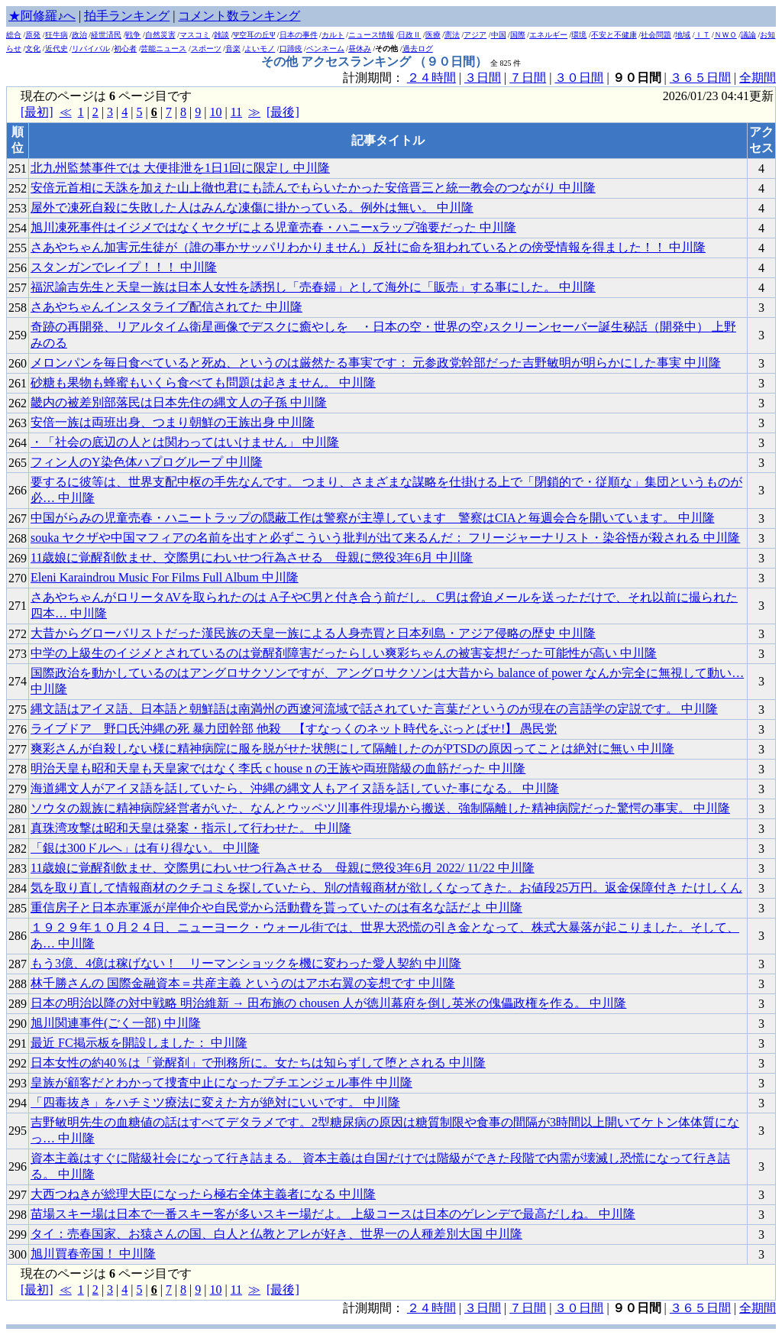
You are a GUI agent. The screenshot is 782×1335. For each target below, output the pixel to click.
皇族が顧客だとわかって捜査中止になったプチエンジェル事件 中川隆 (221, 1082)
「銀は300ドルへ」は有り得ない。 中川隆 (145, 847)
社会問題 (656, 35)
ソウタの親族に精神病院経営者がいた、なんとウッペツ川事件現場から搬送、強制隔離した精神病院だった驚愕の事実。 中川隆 (380, 808)
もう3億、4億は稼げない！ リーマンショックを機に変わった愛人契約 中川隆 (246, 963)
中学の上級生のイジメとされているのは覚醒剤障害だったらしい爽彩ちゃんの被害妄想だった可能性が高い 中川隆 (344, 652)
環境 (578, 35)
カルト (333, 35)
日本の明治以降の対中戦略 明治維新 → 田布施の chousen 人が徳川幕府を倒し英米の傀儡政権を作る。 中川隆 (328, 1002)
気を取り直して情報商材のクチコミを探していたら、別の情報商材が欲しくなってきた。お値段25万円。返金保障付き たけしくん (386, 887)
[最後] (283, 111)
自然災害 (160, 35)
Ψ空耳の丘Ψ (255, 35)
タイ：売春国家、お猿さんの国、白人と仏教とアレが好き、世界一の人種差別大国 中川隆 (276, 1233)
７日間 (527, 77)
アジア (475, 35)
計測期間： (375, 1307)
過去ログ (417, 48)
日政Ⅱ (409, 35)
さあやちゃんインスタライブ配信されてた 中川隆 (166, 306)
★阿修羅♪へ (42, 15)
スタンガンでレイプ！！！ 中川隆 (124, 267)
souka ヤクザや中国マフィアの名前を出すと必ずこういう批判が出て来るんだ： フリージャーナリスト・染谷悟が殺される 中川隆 (385, 537)
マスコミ (194, 35)
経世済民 (106, 35)
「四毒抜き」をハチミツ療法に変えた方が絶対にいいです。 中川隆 (215, 1102)
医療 (433, 35)
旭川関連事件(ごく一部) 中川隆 (116, 1022)
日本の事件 (299, 35)
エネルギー (548, 35)
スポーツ (206, 48)
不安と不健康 (614, 35)
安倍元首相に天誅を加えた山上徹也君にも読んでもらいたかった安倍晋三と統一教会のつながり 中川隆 (313, 187)
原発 (32, 35)
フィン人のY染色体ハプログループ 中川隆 (147, 461)
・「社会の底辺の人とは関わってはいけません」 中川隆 (185, 442)
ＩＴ (702, 35)
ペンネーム (325, 48)
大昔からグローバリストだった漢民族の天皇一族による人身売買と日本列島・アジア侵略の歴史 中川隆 (313, 633)
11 (236, 111)
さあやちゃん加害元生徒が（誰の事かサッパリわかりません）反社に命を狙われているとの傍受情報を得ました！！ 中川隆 (368, 247)
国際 (517, 35)
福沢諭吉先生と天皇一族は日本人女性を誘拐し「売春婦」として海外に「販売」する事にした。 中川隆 (313, 286)
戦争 (133, 35)
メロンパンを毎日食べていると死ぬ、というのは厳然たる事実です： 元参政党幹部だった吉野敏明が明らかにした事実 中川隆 (376, 362)
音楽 (233, 48)
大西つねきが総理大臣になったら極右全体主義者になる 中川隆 (203, 1194)
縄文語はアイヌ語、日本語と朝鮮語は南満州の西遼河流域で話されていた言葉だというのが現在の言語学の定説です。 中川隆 (374, 708)
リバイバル (91, 48)
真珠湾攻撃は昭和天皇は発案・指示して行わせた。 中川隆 (191, 827)
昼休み (359, 48)
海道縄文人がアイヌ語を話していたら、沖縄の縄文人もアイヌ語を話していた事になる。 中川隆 (295, 788)
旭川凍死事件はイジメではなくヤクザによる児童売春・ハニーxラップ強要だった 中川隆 (273, 227)
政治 (79, 35)
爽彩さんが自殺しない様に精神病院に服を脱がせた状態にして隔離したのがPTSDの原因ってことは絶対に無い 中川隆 (352, 748)
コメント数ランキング (239, 15)
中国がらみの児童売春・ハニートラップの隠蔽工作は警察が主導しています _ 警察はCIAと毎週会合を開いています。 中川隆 (373, 517)
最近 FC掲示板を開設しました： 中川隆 (139, 1042)
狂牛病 (56, 35)
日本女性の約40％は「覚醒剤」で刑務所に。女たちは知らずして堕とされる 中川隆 (258, 1062)
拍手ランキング (127, 15)
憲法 (452, 35)
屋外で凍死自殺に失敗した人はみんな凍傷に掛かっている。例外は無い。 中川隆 (252, 207)
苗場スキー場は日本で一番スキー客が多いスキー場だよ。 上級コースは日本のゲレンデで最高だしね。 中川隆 (333, 1213)
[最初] (37, 111)
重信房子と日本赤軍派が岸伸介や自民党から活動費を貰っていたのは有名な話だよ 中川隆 (276, 907)
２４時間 (431, 77)
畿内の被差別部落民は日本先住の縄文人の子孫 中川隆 (179, 402)
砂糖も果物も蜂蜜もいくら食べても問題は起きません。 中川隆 (203, 382)
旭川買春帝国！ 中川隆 (93, 1253)
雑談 (221, 35)
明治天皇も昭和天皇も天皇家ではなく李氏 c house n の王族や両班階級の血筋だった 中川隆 (278, 768)
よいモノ (259, 48)
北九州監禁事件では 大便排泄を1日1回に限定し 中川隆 (180, 167)
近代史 (56, 48)
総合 (13, 35)
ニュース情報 (371, 35)
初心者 (125, 48)
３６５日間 (700, 77)
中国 (498, 35)
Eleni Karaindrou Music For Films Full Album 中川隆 (165, 577)
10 (215, 111)
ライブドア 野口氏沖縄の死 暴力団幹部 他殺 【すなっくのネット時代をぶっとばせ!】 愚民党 (294, 728)
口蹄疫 (291, 48)
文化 (32, 48)
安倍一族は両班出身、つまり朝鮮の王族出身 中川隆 (173, 422)
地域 (682, 35)
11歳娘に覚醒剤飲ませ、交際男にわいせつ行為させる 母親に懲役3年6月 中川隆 (252, 557)
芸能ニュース (163, 48)
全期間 (757, 77)
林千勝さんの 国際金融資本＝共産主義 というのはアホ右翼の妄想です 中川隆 (243, 983)
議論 (748, 35)
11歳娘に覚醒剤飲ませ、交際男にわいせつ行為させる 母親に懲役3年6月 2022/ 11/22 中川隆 (283, 867)
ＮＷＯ (725, 35)
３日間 (482, 77)
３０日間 (578, 77)
